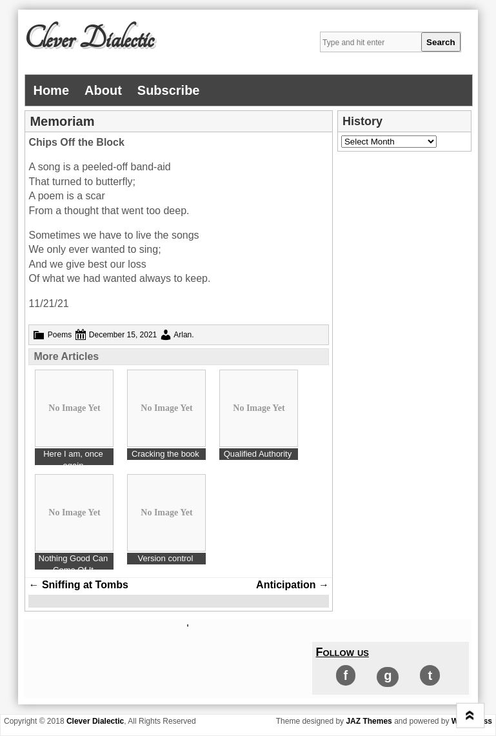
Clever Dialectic (89, 39)
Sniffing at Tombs (78, 584)
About (103, 90)
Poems (60, 334)
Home (51, 90)
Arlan (183, 334)
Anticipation (292, 584)
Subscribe (168, 90)
